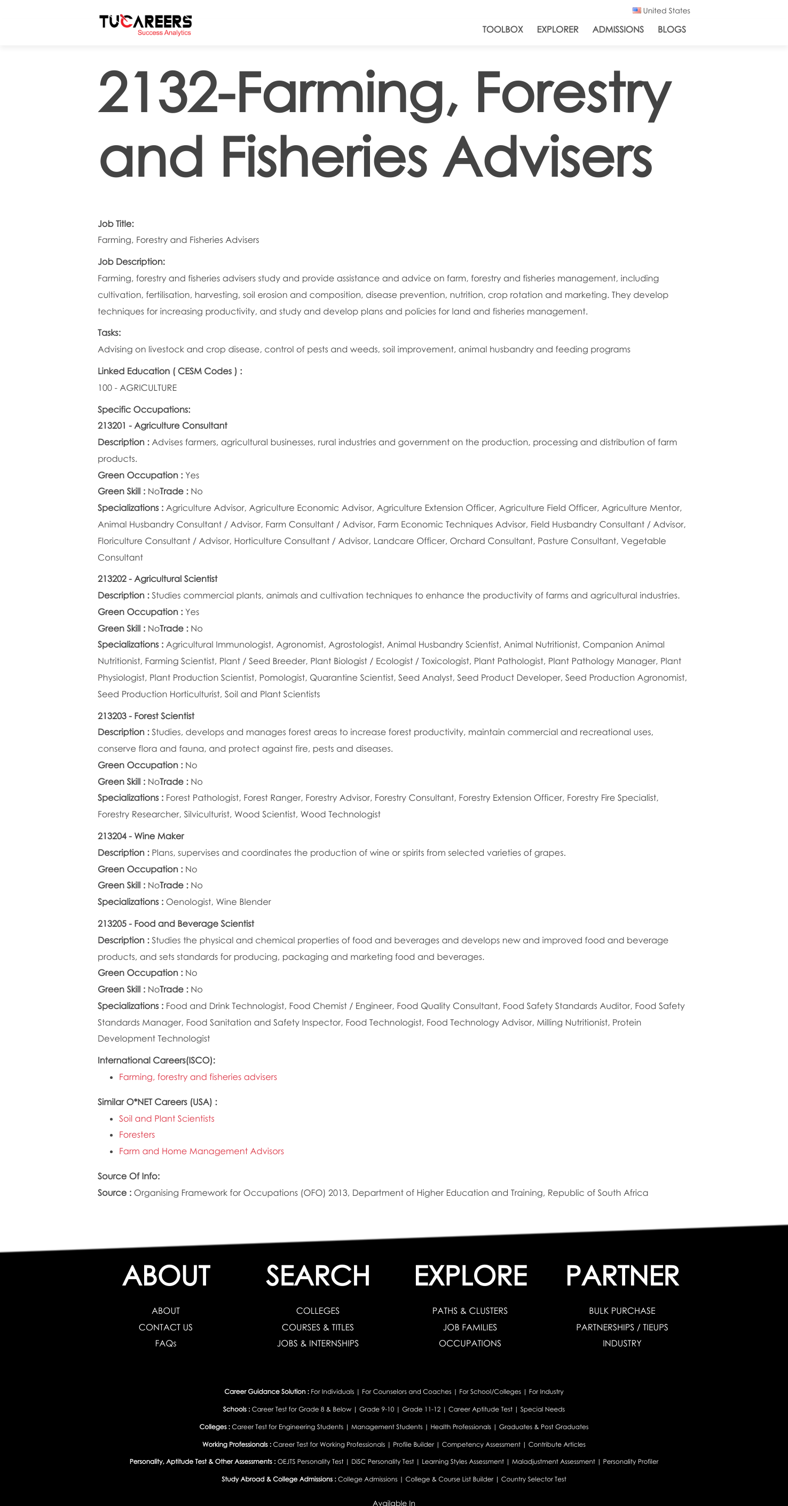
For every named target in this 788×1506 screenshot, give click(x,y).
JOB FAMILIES (470, 1327)
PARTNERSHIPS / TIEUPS (622, 1327)
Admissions (618, 29)
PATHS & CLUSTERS (470, 1310)
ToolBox (503, 29)
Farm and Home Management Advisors (201, 1151)
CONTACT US (166, 1327)
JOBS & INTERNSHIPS (318, 1343)
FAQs (165, 1343)
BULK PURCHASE (622, 1310)
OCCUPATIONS (470, 1343)
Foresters (137, 1134)
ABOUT (166, 1310)
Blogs (672, 29)
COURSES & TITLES (318, 1327)
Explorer (558, 29)
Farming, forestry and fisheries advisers (198, 1076)
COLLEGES (318, 1310)
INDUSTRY (622, 1343)
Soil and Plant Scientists (167, 1118)
